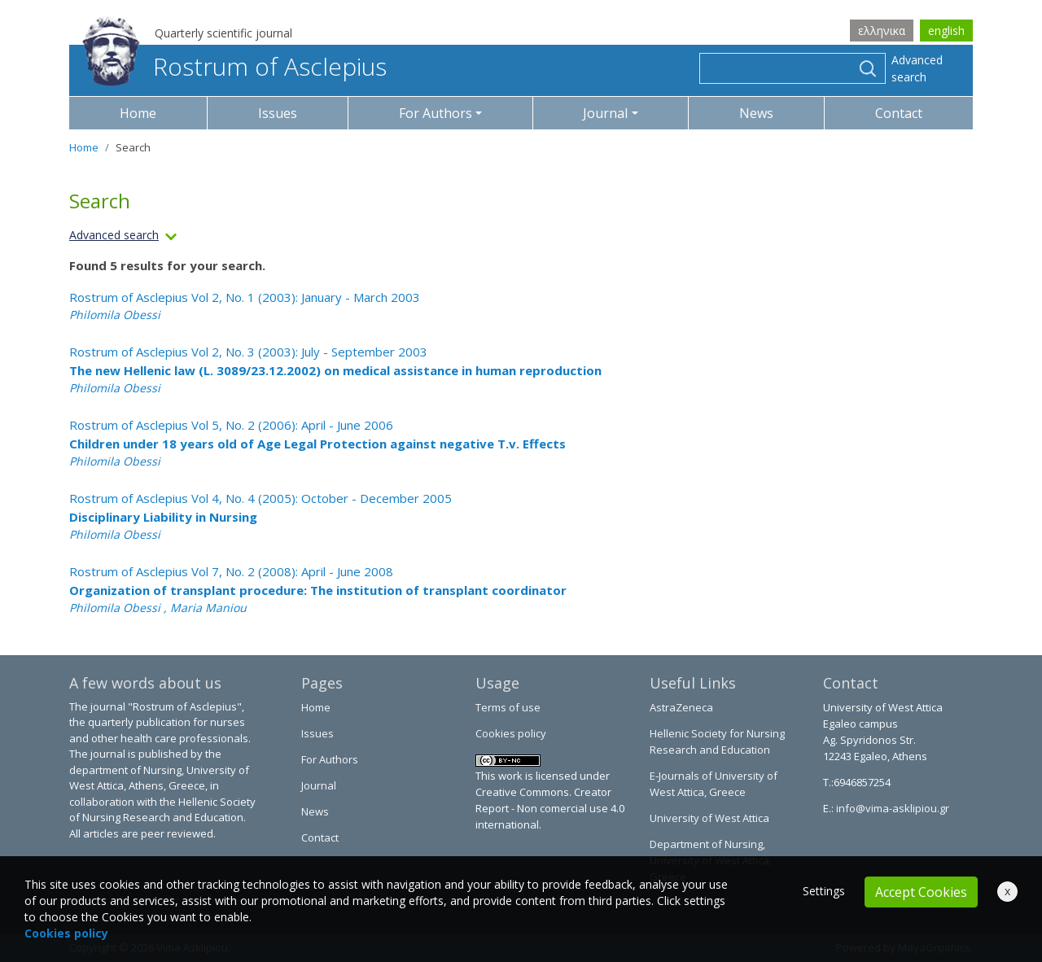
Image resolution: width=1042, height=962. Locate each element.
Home (138, 113)
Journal (318, 785)
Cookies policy (510, 733)
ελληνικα (881, 30)
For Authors (329, 759)
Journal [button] (605, 113)
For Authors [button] (435, 113)
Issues (277, 113)
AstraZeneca (681, 707)
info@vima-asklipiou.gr (891, 808)
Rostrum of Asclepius (234, 66)
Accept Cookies (921, 892)
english (946, 30)
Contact (898, 113)
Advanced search (917, 68)
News (756, 113)
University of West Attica (709, 818)
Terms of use (508, 707)
